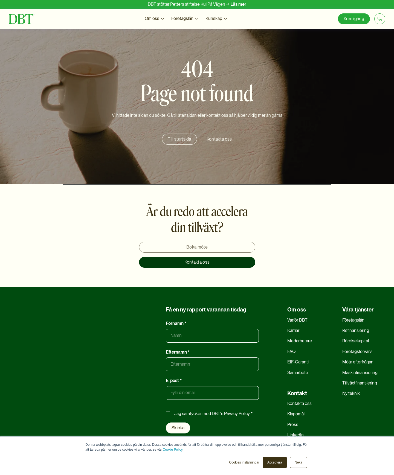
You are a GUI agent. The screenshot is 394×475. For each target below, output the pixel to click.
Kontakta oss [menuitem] (299, 403)
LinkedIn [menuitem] (295, 435)
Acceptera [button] (274, 462)
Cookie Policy (172, 449)
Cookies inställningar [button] (244, 462)
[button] (154, 19)
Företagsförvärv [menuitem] (357, 351)
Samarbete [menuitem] (297, 372)
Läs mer (238, 4)
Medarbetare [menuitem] (299, 340)
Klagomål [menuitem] (296, 413)
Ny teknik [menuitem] (351, 393)
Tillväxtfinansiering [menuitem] (359, 383)
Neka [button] (298, 462)
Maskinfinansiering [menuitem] (360, 372)
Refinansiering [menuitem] (355, 330)
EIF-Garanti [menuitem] (298, 362)
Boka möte (197, 247)
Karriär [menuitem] (293, 330)
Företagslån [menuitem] (353, 320)
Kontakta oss (197, 262)
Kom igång (354, 18)
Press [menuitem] (292, 424)
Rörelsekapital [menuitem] (355, 340)
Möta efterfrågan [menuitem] (357, 362)
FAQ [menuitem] (291, 351)
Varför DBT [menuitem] (297, 320)
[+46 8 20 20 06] (379, 18)
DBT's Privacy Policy (231, 413)
